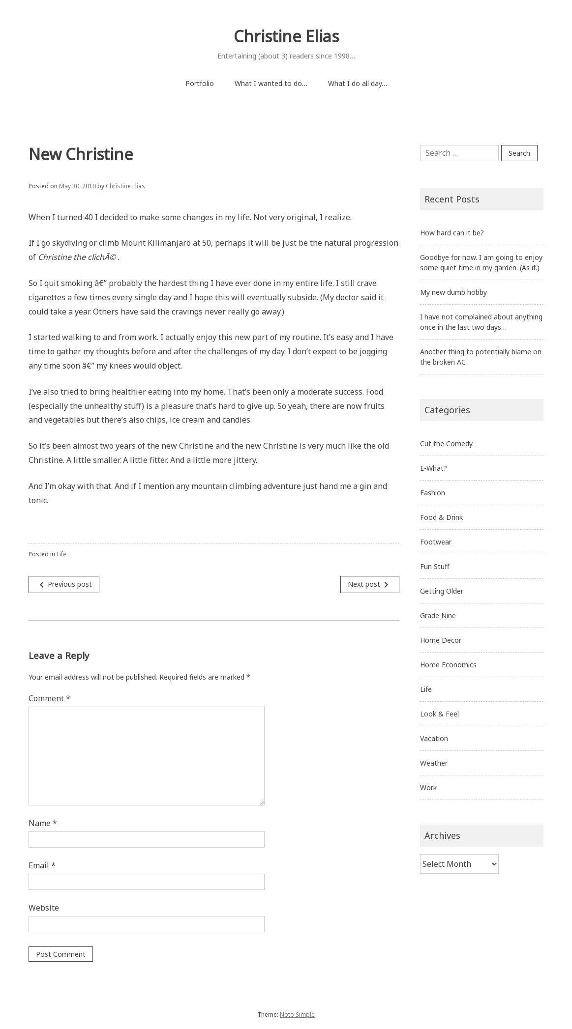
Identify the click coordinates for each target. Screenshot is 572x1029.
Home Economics (448, 664)
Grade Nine (438, 615)
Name (43, 823)
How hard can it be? (452, 232)
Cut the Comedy (446, 443)
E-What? (433, 468)
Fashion (432, 492)
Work (428, 787)
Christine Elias (286, 36)
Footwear (436, 541)
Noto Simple (297, 1014)
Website (44, 907)
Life (61, 554)
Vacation (434, 738)
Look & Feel (439, 713)
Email (42, 865)
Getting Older (441, 591)
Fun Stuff (435, 566)
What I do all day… (357, 83)
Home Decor (440, 640)
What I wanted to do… (271, 83)
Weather (434, 763)
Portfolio (199, 83)
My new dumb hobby (453, 292)
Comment (49, 698)
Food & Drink (441, 517)
